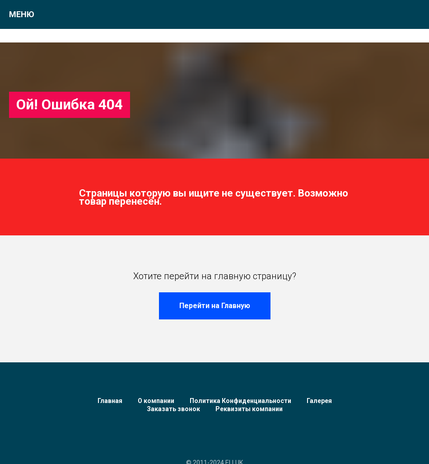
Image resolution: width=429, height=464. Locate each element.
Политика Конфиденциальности (240, 400)
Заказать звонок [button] (173, 408)
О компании (156, 400)
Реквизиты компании (249, 408)
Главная (110, 400)
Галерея (319, 400)
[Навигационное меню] (413, 14)
